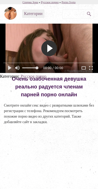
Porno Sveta (68, 2)
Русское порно (33, 76)
